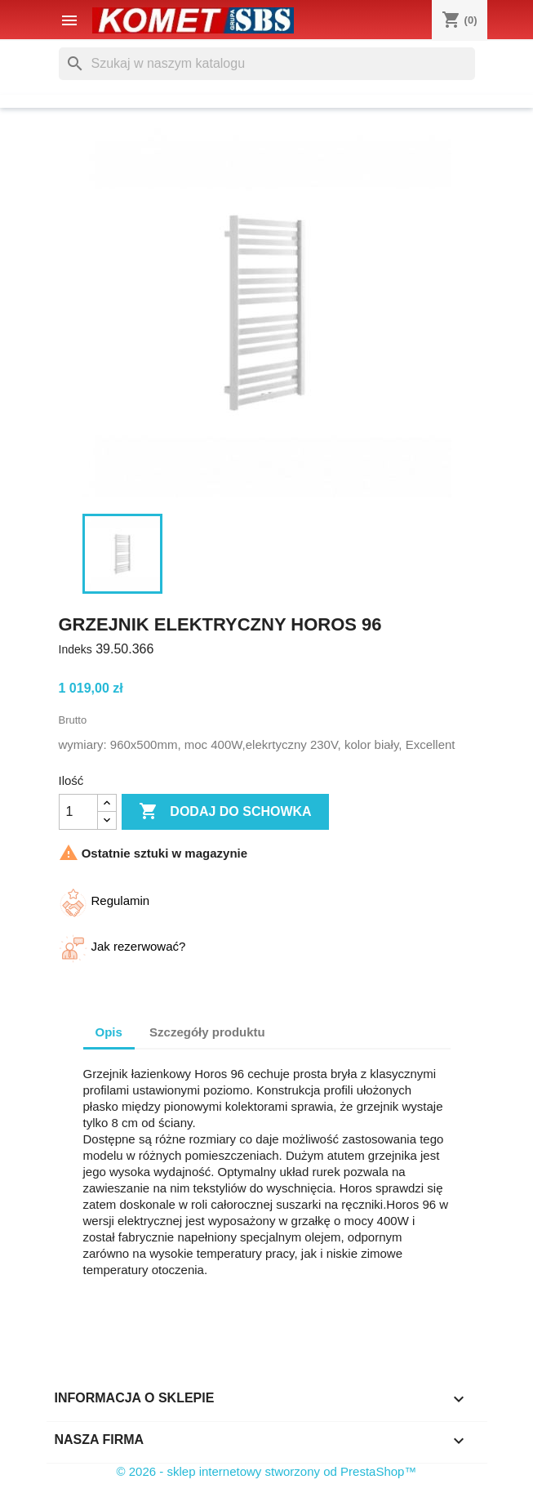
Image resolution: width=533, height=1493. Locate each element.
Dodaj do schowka (225, 811)
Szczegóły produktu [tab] (207, 1032)
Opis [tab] (108, 1032)
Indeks (75, 649)
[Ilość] (78, 812)
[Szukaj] (267, 63)
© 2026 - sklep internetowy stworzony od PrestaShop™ (267, 1471)
